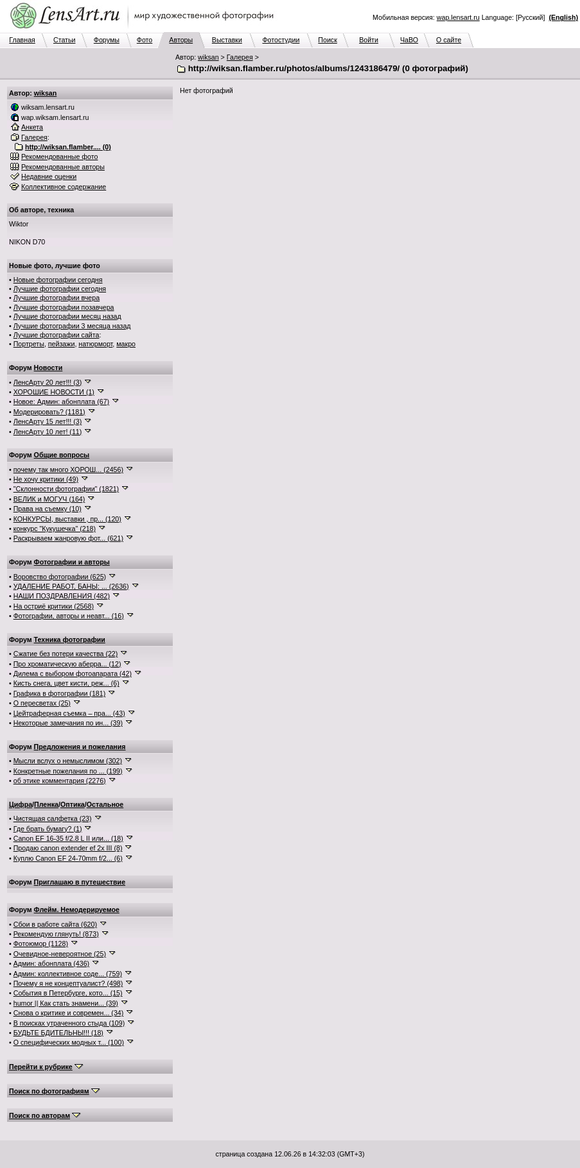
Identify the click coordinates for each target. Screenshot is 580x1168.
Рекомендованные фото (59, 156)
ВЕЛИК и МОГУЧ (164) (49, 499)
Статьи (64, 40)
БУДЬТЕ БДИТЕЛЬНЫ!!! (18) (58, 1033)
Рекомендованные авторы (63, 167)
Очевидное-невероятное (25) (59, 954)
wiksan (208, 57)
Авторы (181, 40)
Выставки (227, 40)
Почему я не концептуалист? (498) (68, 983)
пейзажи (61, 344)
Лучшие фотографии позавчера (63, 307)
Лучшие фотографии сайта (56, 335)
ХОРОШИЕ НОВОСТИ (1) (53, 392)
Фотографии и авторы (72, 562)
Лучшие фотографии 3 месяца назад (72, 326)
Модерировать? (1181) (49, 412)
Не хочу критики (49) (45, 479)
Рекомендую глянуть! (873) (56, 934)
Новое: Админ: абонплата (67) (61, 401)
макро (126, 344)
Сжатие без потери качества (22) (65, 653)
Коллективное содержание (63, 186)
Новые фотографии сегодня (58, 280)
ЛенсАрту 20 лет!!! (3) (47, 382)
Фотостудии (280, 40)
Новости (48, 367)
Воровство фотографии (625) (59, 576)
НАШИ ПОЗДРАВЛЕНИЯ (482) (61, 596)
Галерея (240, 57)
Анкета (32, 127)
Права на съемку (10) (47, 508)
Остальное (105, 804)
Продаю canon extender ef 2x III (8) (68, 848)
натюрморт (95, 344)
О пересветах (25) (42, 703)
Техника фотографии (69, 639)
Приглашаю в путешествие (79, 882)
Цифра (20, 804)
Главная (22, 40)
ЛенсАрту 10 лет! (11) (47, 432)
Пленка (46, 804)
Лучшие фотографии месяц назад (67, 316)
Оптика (72, 804)
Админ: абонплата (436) (51, 963)
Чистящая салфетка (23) (52, 818)
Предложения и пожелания (80, 746)
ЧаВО (409, 40)
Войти (368, 40)
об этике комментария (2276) (59, 780)
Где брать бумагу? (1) (47, 829)
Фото (144, 40)
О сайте (448, 40)
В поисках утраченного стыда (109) (69, 1023)
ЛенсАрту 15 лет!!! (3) (47, 421)
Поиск (327, 40)
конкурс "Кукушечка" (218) (54, 528)
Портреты (28, 344)
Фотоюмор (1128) (40, 943)
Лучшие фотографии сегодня (59, 288)
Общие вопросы (62, 455)
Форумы (106, 40)
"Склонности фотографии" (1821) (66, 489)
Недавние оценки (48, 176)
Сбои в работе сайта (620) (55, 924)
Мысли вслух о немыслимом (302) (67, 761)
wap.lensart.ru (458, 17)
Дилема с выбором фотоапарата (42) (72, 673)
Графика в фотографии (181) (59, 693)
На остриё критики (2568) (53, 606)
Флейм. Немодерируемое (76, 909)
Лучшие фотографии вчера (56, 297)
